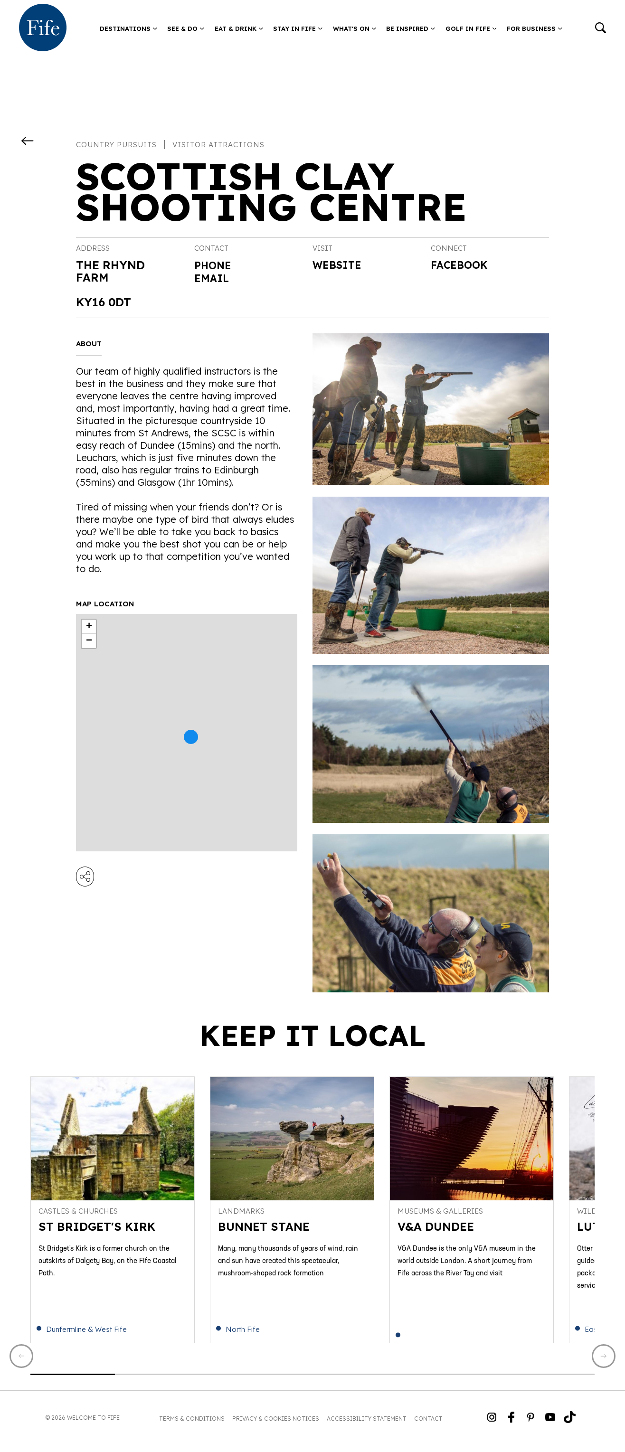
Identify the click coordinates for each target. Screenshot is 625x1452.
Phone (214, 265)
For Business (534, 28)
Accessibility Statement (367, 1425)
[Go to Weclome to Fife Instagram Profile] (492, 1425)
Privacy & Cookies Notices (275, 1425)
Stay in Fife (297, 28)
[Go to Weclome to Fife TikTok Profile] (570, 1425)
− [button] (89, 641)
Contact (428, 1425)
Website (340, 266)
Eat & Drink (239, 28)
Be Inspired (410, 28)
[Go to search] (600, 28)
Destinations (128, 28)
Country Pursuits (116, 144)
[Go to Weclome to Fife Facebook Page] (511, 1425)
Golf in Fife (471, 28)
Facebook (462, 266)
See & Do (185, 28)
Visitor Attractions (218, 144)
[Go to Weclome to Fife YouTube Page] (550, 1425)
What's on (354, 28)
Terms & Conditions (192, 1425)
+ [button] (89, 627)
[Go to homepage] (42, 28)
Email (213, 277)
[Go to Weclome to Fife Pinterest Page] (531, 1425)
